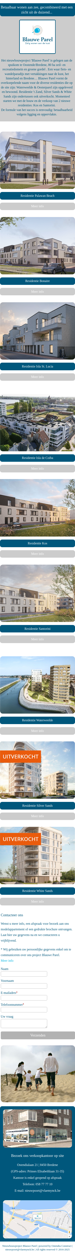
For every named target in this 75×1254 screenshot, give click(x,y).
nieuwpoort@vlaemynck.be (42, 1190)
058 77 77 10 (44, 1184)
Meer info (7, 960)
